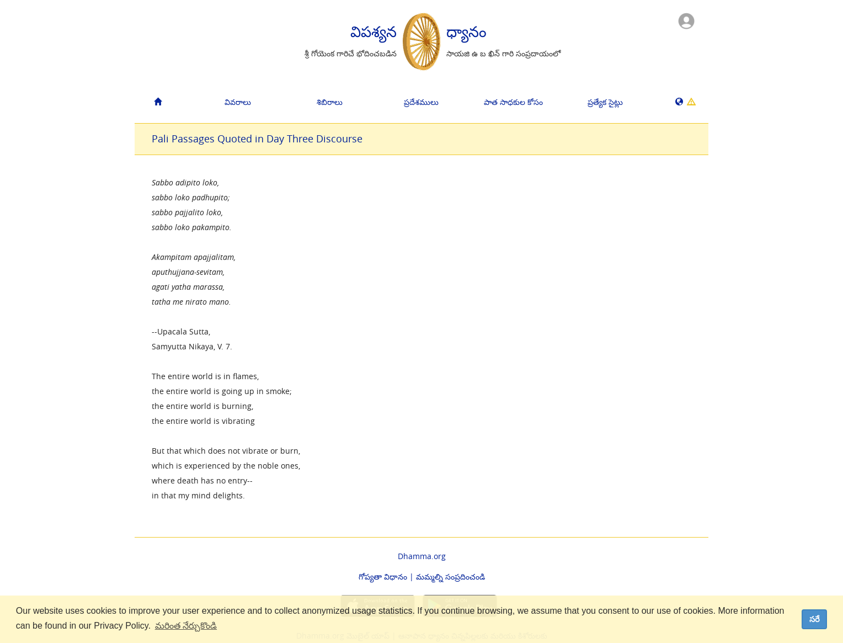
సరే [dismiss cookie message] (814, 619)
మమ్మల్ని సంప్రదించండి (450, 576)
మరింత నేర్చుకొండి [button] (186, 625)
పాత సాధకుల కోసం (513, 102)
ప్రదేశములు (421, 102)
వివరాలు (238, 102)
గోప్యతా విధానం (383, 576)
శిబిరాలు (330, 102)
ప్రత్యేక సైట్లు (605, 102)
